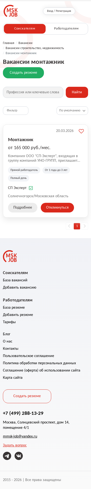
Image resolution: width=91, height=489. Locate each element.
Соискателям (24, 28)
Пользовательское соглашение (28, 356)
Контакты (10, 349)
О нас (7, 341)
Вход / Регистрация (59, 11)
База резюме (14, 308)
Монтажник (20, 139)
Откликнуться (57, 208)
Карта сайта (13, 378)
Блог (6, 334)
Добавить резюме (18, 315)
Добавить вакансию (19, 288)
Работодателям (66, 28)
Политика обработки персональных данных (39, 363)
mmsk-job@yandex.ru (20, 436)
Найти (77, 92)
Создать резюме (23, 73)
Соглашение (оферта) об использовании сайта (41, 370)
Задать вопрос (15, 445)
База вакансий (15, 280)
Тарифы (9, 322)
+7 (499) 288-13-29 (23, 413)
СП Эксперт (17, 188)
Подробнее (22, 208)
